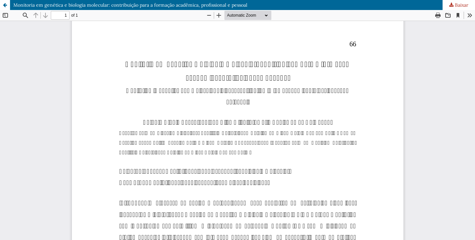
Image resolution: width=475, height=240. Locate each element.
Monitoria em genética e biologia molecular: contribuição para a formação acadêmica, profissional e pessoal (130, 5)
